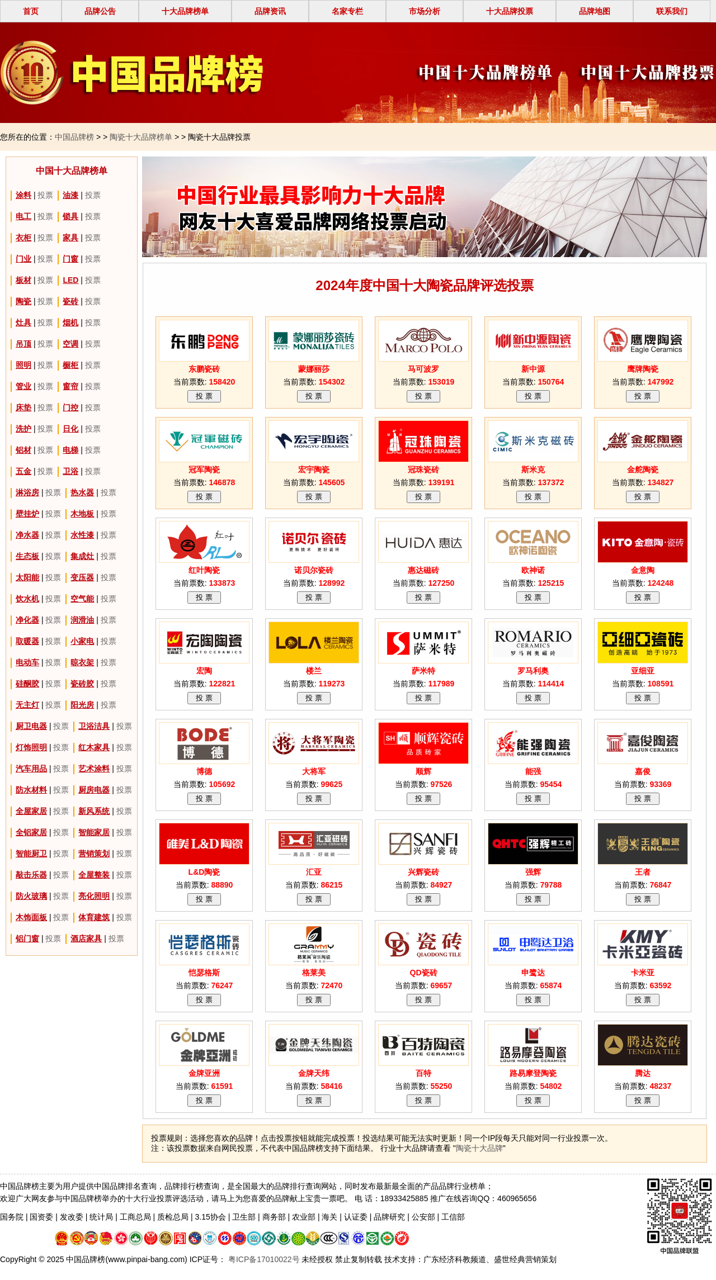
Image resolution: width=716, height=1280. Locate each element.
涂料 (23, 195)
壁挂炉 (27, 513)
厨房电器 (94, 789)
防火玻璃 (31, 896)
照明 (23, 365)
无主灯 (27, 704)
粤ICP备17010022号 (263, 1259)
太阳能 (27, 577)
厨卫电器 (31, 726)
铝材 (23, 449)
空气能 (82, 598)
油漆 (70, 195)
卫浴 (70, 471)
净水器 (27, 534)
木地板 (82, 513)
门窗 (70, 258)
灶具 (23, 322)
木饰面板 (31, 917)
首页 (31, 11)
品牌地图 (594, 11)
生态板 (27, 556)
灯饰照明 (31, 747)
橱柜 (70, 365)
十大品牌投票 (509, 11)
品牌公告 (100, 11)
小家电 (82, 641)
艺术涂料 (94, 768)
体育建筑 (94, 917)
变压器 (82, 577)
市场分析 (424, 11)
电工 (23, 216)
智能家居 (94, 832)
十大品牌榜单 (185, 11)
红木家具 (94, 747)
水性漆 (82, 534)
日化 (70, 428)
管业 (23, 386)
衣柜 (23, 237)
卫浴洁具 (94, 726)
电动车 (27, 662)
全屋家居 (31, 811)
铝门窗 (27, 938)
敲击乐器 (31, 874)
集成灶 (82, 556)
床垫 (23, 407)
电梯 (70, 449)
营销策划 (94, 853)
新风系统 (94, 811)
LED (70, 280)
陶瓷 (23, 301)
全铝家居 (31, 832)
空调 (70, 343)
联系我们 (671, 11)
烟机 (70, 322)
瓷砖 (70, 301)
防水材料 (31, 789)
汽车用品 (31, 768)
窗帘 (70, 386)
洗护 (23, 428)
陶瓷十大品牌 (479, 1148)
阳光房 (82, 704)
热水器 (82, 492)
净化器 (27, 619)
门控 (70, 407)
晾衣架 (82, 662)
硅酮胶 (27, 683)
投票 (45, 195)
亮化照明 (94, 896)
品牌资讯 (270, 11)
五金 (23, 471)
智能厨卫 (31, 853)
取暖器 (27, 641)
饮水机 (27, 598)
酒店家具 (86, 938)
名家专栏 (347, 11)
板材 (23, 280)
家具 (70, 237)
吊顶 (23, 343)
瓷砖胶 (82, 683)
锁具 (70, 216)
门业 (23, 258)
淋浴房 (27, 492)
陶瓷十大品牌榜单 (141, 136)
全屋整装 (94, 874)
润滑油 (82, 619)
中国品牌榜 (74, 136)
